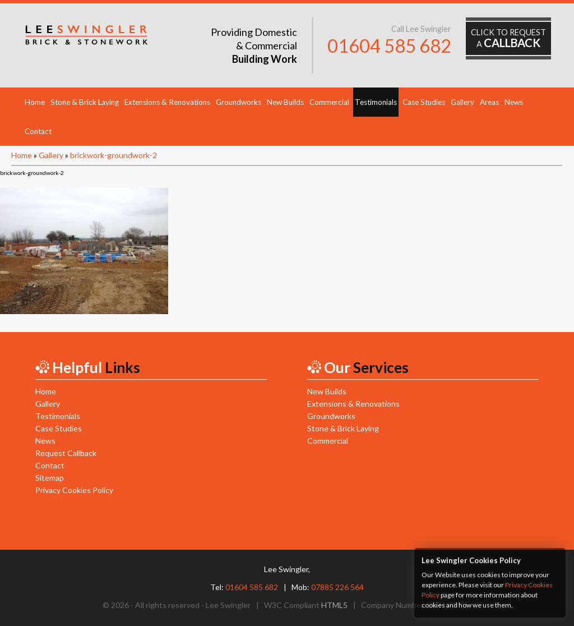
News (513, 102)
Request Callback (65, 453)
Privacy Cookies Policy (74, 490)
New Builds (285, 102)
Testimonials (376, 102)
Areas (489, 102)
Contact (38, 131)
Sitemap (49, 477)
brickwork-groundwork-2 (113, 155)
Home (35, 102)
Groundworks (238, 102)
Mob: (327, 587)
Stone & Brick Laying (84, 102)
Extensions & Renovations (167, 102)
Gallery (462, 102)
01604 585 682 (389, 46)
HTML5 (334, 605)
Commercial (329, 102)
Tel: (244, 587)
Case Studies (423, 102)
